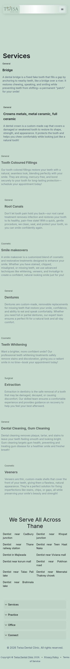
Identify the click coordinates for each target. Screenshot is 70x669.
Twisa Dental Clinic (23, 657)
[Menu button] (62, 9)
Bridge (33, 70)
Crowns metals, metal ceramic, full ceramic (37, 116)
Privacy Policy (51, 657)
